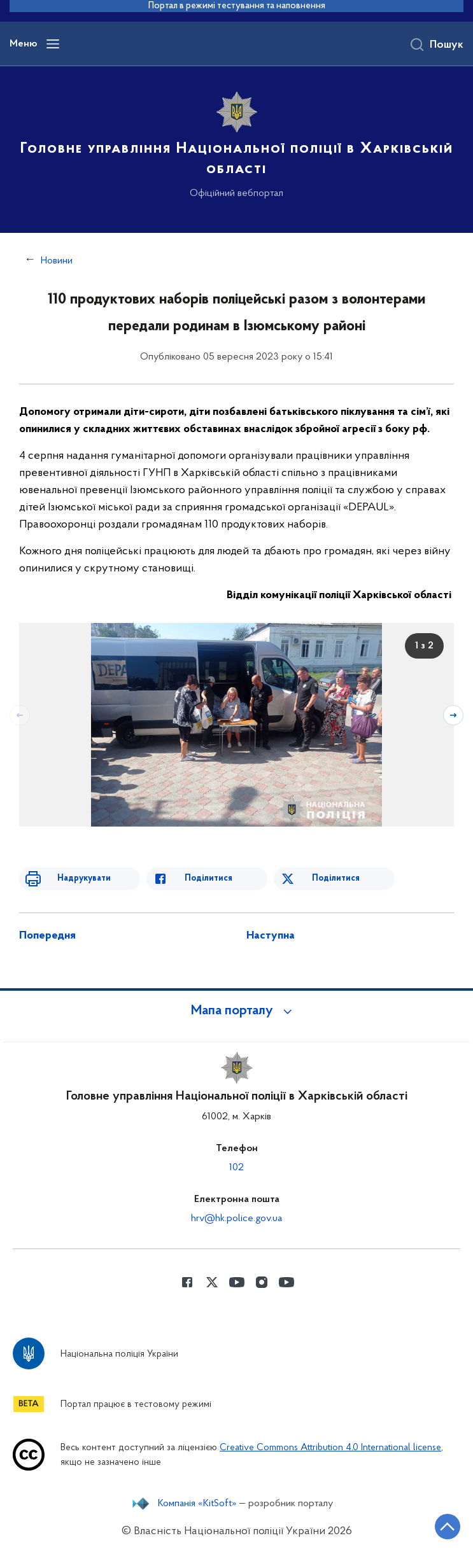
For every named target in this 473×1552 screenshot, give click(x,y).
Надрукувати (84, 878)
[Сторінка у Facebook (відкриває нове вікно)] (187, 1282)
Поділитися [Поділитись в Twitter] (336, 878)
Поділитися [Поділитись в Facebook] (208, 878)
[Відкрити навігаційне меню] (52, 44)
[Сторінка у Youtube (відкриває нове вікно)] (236, 1282)
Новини (57, 261)
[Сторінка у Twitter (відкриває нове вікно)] (212, 1282)
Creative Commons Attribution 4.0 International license (330, 1448)
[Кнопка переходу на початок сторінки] (447, 1526)
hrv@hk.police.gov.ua (236, 1218)
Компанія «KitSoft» (197, 1504)
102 (236, 1168)
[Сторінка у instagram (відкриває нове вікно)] (261, 1282)
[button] (236, 1011)
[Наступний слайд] (453, 715)
